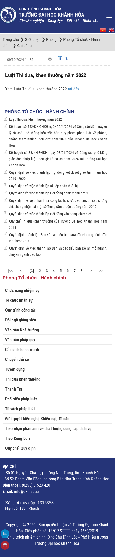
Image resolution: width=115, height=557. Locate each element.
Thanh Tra (13, 389)
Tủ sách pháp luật (20, 408)
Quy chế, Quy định (20, 448)
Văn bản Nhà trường (22, 329)
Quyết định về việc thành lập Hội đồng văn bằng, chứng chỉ (50, 214)
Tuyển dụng (15, 369)
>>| (101, 271)
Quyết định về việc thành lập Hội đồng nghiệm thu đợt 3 (48, 193)
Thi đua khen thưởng (22, 379)
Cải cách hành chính (22, 349)
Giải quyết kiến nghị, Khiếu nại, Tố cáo (37, 418)
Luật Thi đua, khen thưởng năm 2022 (35, 119)
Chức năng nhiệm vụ (22, 290)
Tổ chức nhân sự (19, 300)
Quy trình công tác (20, 310)
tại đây (73, 88)
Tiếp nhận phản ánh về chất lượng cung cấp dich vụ (48, 428)
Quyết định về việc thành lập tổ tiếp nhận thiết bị (43, 186)
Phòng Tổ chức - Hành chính (39, 111)
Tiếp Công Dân (17, 438)
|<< (10, 271)
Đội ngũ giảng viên (20, 320)
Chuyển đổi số (17, 359)
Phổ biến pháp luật (21, 399)
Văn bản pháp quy (20, 339)
